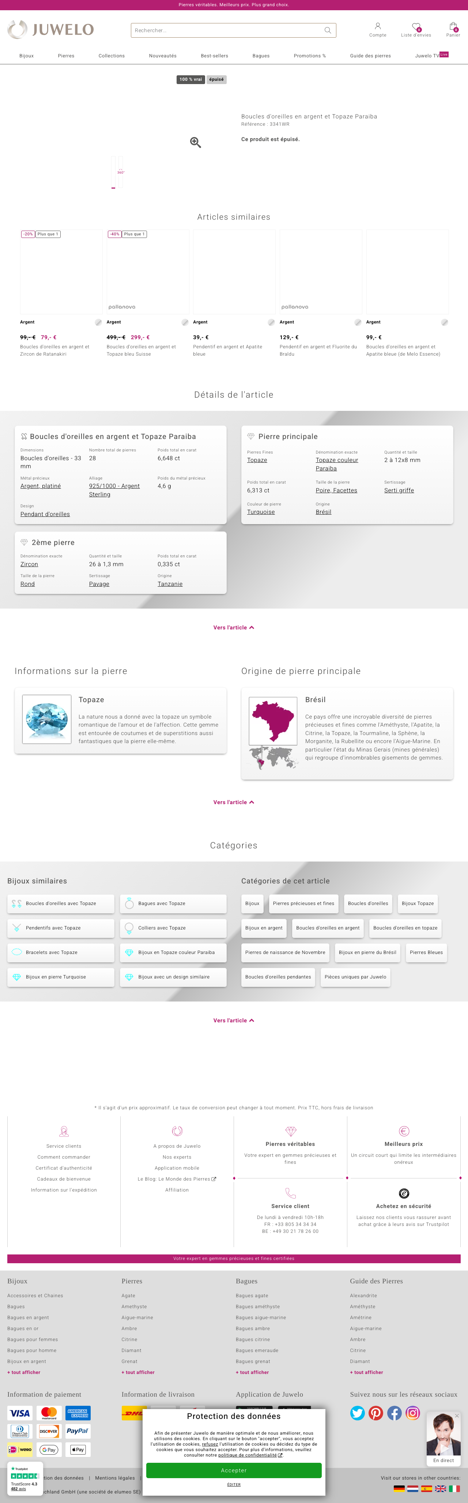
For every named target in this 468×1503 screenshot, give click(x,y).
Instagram (412, 1413)
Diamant (132, 1350)
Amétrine (361, 1317)
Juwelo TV (432, 56)
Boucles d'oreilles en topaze (405, 962)
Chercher (329, 30)
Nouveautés (163, 56)
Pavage (99, 618)
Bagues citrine (253, 1339)
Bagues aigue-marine (261, 1317)
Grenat (130, 1361)
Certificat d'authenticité (64, 1168)
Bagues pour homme (32, 1350)
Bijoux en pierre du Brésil (367, 987)
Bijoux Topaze (418, 938)
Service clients (64, 1146)
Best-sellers (214, 56)
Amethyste (134, 1306)
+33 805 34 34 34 (296, 1224)
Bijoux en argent (264, 962)
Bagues (261, 56)
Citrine (129, 1339)
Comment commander (63, 1157)
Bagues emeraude (257, 1350)
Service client (290, 1207)
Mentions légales (115, 1478)
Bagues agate (252, 1295)
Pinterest (376, 1413)
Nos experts (177, 1157)
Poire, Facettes (337, 524)
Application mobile (177, 1168)
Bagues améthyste (258, 1306)
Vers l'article (230, 662)
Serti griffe (399, 524)
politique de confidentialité (247, 1455)
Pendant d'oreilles (45, 548)
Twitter (357, 1413)
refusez (210, 1444)
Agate (129, 1295)
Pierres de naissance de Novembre (285, 987)
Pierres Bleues (426, 987)
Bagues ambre (253, 1328)
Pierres (66, 56)
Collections (112, 56)
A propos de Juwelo (177, 1146)
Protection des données (56, 1478)
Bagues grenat (253, 1361)
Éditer (234, 1485)
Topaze (257, 494)
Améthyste (363, 1306)
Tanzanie (170, 618)
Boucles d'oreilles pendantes (278, 1011)
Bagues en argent (28, 1317)
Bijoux (26, 56)
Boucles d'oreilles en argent (328, 962)
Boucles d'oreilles (368, 938)
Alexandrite (363, 1295)
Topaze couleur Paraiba (337, 498)
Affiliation (177, 1190)
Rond (27, 618)
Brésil (324, 546)
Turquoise (261, 546)
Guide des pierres (370, 56)
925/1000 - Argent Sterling (114, 524)
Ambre (129, 1328)
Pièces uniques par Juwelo (355, 1011)
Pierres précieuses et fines (304, 938)
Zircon (29, 598)
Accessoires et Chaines (35, 1295)
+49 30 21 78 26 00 (296, 1231)
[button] (378, 30)
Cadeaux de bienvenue (64, 1179)
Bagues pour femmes (32, 1339)
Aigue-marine (138, 1317)
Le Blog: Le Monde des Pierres (174, 1179)
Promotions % (310, 56)
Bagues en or (23, 1328)
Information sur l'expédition (64, 1190)
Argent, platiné (40, 520)
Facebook (394, 1413)
